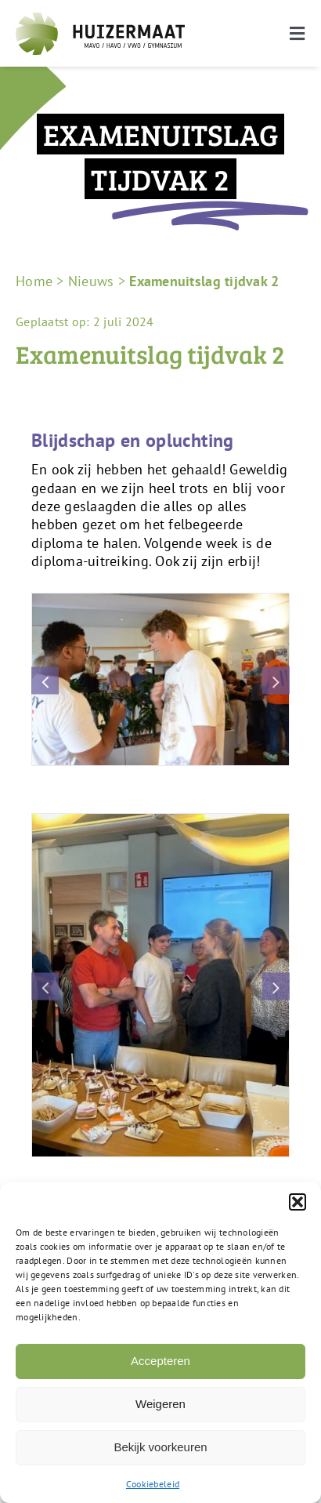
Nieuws (91, 281)
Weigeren (160, 1403)
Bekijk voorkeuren (160, 1447)
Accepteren (160, 1360)
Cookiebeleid (152, 1484)
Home (34, 281)
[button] (297, 1202)
